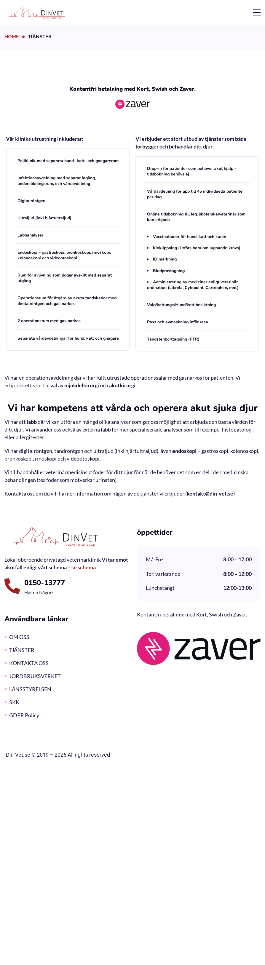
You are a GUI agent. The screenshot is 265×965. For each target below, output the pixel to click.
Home (11, 37)
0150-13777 (44, 582)
